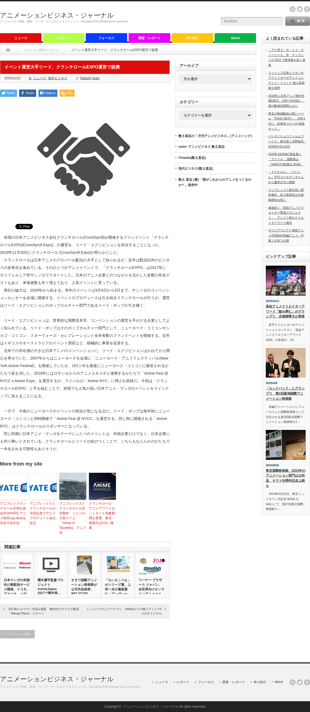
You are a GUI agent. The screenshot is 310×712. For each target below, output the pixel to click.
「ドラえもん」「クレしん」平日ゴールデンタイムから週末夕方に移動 (286, 176)
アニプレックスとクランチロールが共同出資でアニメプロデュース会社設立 (43, 513)
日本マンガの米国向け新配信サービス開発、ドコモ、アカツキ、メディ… (17, 589)
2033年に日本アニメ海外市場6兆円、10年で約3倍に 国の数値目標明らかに (286, 100)
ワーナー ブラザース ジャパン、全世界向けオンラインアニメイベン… (151, 589)
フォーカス (106, 38)
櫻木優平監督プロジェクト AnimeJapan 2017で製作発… (50, 586)
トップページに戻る (17, 634)
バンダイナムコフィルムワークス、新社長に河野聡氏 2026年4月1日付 (287, 141)
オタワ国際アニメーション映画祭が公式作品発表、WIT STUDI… (84, 586)
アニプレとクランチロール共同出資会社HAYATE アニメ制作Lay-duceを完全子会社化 (13, 513)
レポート (63, 38)
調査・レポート (149, 38)
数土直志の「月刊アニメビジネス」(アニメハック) (215, 136)
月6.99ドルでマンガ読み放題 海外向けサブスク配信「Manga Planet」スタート (43, 611)
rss (292, 9)
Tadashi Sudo (90, 78)
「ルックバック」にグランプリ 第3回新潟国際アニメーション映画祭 (285, 393)
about (235, 38)
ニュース (20, 38)
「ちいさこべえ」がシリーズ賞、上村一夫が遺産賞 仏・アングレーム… (118, 589)
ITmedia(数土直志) (192, 158)
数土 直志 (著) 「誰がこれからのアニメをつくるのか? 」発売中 (214, 182)
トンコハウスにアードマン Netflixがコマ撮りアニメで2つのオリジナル (124, 611)
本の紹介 (192, 38)
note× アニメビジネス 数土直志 (201, 147)
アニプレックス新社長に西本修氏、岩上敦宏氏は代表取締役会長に (286, 194)
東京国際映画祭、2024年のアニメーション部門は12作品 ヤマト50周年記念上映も (285, 478)
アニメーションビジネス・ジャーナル (57, 15)
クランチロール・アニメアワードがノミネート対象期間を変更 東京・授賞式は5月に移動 (102, 516)
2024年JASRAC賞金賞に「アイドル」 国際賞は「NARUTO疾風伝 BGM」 (285, 159)
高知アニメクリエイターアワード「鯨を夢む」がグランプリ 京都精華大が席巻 (285, 311)
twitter (300, 9)
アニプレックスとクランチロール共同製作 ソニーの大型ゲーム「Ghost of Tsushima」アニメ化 (72, 518)
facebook (307, 9)
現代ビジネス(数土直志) (195, 168)
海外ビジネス (48, 50)
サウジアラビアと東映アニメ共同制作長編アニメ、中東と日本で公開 (286, 235)
